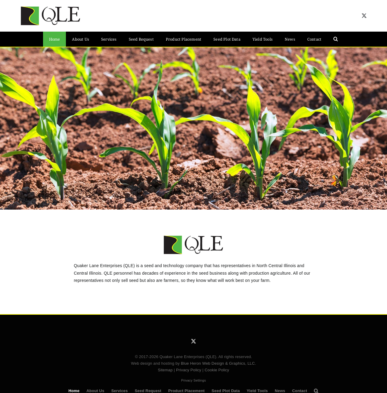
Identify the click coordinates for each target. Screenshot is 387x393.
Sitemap (165, 370)
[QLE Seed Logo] (50, 8)
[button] (335, 39)
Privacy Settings (193, 380)
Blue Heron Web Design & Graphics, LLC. (218, 363)
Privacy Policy (188, 370)
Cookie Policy (217, 370)
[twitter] (364, 15)
